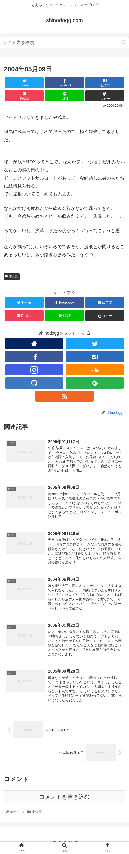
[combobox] (64, 42)
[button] (123, 42)
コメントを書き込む (64, 797)
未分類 (11, 276)
